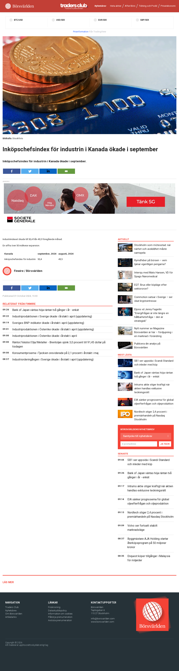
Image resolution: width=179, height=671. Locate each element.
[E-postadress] (138, 444)
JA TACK (165, 444)
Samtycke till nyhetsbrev (137, 436)
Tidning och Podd (148, 6)
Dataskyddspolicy (57, 610)
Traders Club (12, 607)
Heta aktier (115, 6)
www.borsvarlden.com (102, 621)
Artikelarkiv (11, 617)
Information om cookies (60, 613)
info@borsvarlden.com (103, 618)
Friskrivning (54, 607)
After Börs (130, 6)
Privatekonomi (168, 6)
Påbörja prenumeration (60, 617)
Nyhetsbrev (100, 6)
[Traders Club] (74, 6)
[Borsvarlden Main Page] (19, 6)
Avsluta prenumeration (60, 620)
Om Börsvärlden (13, 613)
